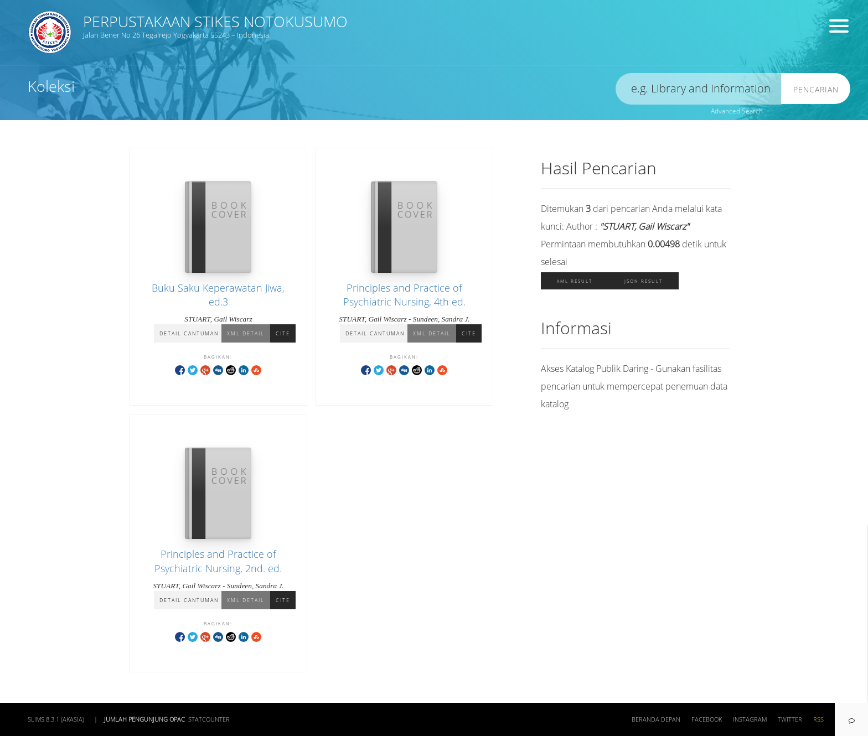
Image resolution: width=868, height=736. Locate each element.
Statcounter (209, 719)
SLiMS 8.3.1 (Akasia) (56, 719)
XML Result (574, 281)
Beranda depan (656, 719)
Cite (283, 333)
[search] (699, 89)
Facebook (706, 719)
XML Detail (246, 333)
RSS (818, 719)
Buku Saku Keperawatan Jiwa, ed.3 (218, 294)
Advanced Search (737, 111)
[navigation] (851, 719)
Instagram (750, 719)
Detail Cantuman (189, 333)
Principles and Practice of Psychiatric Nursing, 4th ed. (404, 294)
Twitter (790, 719)
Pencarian (816, 89)
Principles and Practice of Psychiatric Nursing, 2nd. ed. (218, 560)
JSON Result (643, 281)
